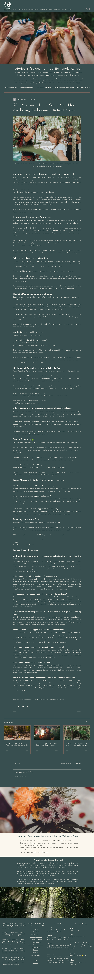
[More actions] (80, 99)
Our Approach (35, 934)
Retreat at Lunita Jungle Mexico (22, 699)
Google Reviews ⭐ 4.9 (77, 955)
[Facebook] (89, 8)
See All (88, 722)
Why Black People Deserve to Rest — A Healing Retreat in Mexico (76, 744)
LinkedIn (72, 965)
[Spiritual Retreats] (27, 87)
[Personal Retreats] (83, 87)
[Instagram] (86, 8)
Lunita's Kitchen (35, 955)
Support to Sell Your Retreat (40, 699)
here (78, 83)
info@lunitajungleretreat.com (46, 883)
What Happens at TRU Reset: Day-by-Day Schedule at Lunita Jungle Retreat (47, 744)
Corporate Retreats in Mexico (43, 848)
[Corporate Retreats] (44, 87)
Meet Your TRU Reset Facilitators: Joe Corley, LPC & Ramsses (16, 744)
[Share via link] (27, 706)
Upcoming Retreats (36, 937)
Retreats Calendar (42, 852)
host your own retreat (40, 841)
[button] (35, 9)
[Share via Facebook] (14, 706)
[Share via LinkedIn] (23, 706)
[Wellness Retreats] (11, 87)
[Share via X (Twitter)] (18, 706)
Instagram (82, 962)
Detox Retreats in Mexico (57, 699)
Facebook (73, 962)
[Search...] (78, 8)
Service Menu (35, 843)
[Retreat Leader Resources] (64, 87)
